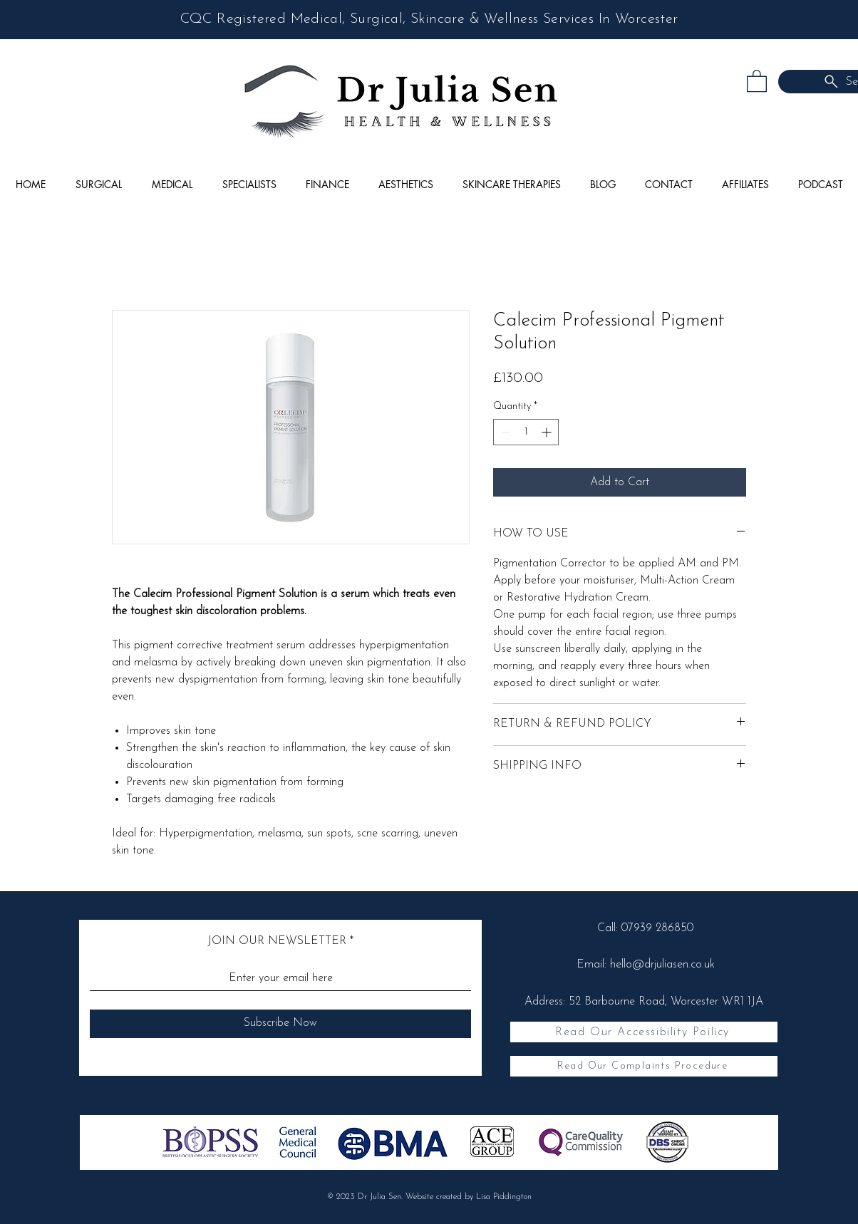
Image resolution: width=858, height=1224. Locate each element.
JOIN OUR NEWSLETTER (276, 941)
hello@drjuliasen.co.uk (662, 964)
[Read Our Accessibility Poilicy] (643, 1032)
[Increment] (548, 432)
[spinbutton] (526, 432)
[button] (757, 80)
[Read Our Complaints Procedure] (643, 1066)
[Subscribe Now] (280, 1024)
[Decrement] (504, 432)
